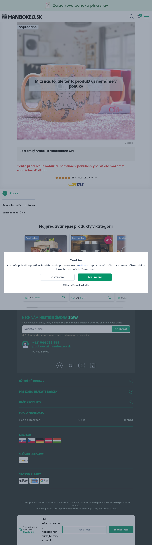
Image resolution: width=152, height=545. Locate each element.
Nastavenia (57, 277)
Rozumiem (95, 277)
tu (88, 285)
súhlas (83, 265)
